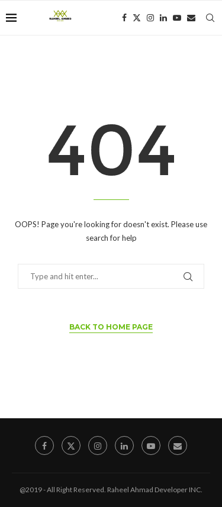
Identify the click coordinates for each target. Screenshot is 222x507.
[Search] (210, 18)
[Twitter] (137, 18)
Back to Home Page (111, 326)
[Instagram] (150, 18)
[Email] (191, 18)
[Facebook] (124, 18)
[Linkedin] (163, 18)
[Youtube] (177, 18)
